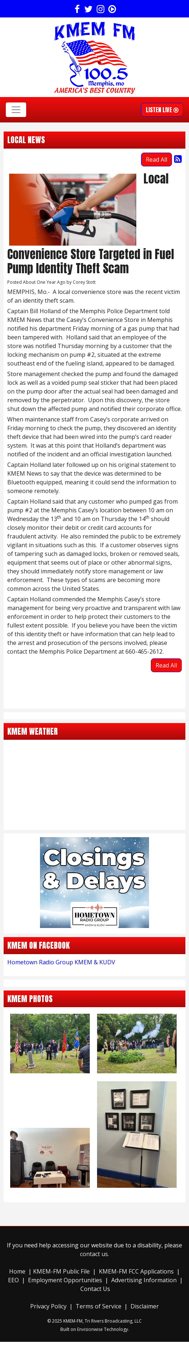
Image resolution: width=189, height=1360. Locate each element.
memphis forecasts (94, 822)
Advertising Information (144, 1280)
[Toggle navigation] (16, 109)
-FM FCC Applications (145, 1271)
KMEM (108, 1271)
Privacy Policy (48, 1306)
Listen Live (162, 109)
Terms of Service (98, 1306)
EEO (13, 1280)
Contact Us (95, 1289)
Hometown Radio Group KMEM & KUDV (61, 962)
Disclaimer (144, 1306)
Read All (156, 160)
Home (17, 1271)
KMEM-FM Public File (62, 1271)
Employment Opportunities (65, 1280)
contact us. (94, 1254)
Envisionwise (90, 1329)
